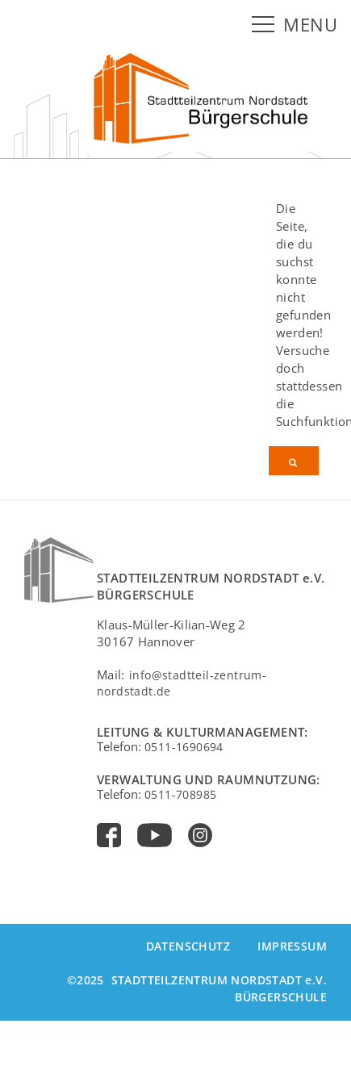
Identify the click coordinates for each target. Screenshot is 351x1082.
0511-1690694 (184, 746)
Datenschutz (188, 946)
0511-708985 (180, 794)
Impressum (292, 946)
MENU (310, 24)
